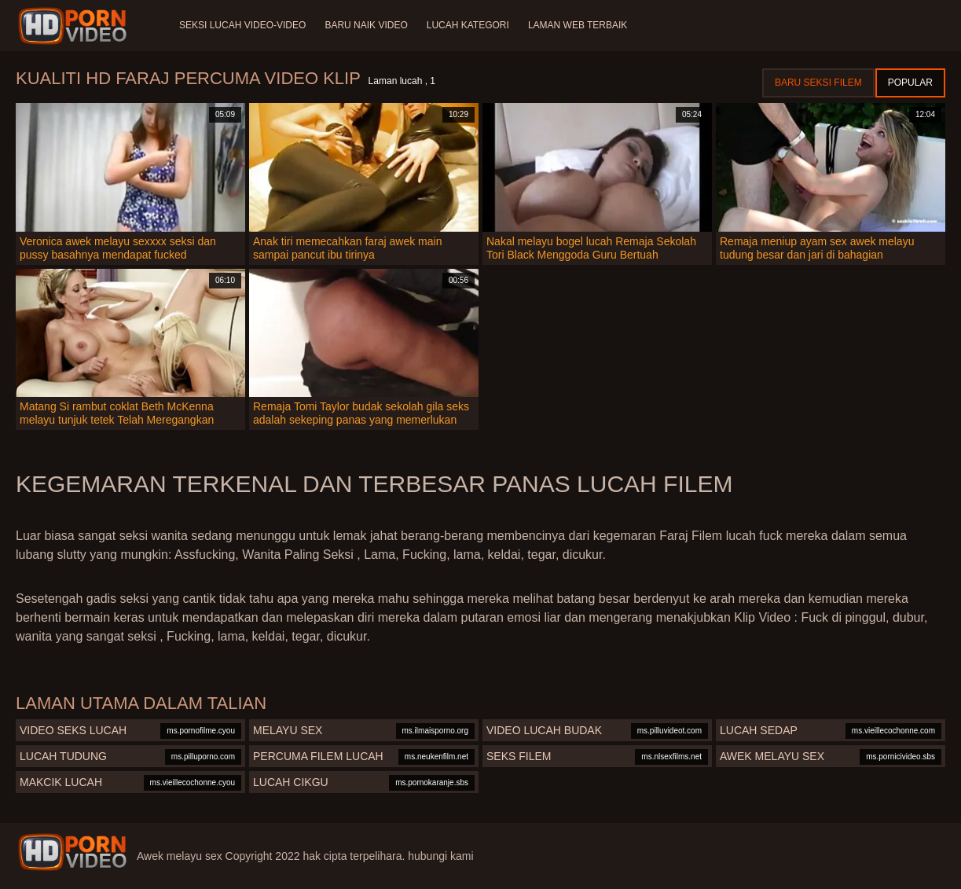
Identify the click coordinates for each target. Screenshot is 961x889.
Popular (910, 82)
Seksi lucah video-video (242, 25)
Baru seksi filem (818, 82)
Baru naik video (366, 25)
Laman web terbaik (577, 25)
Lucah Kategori (468, 25)
